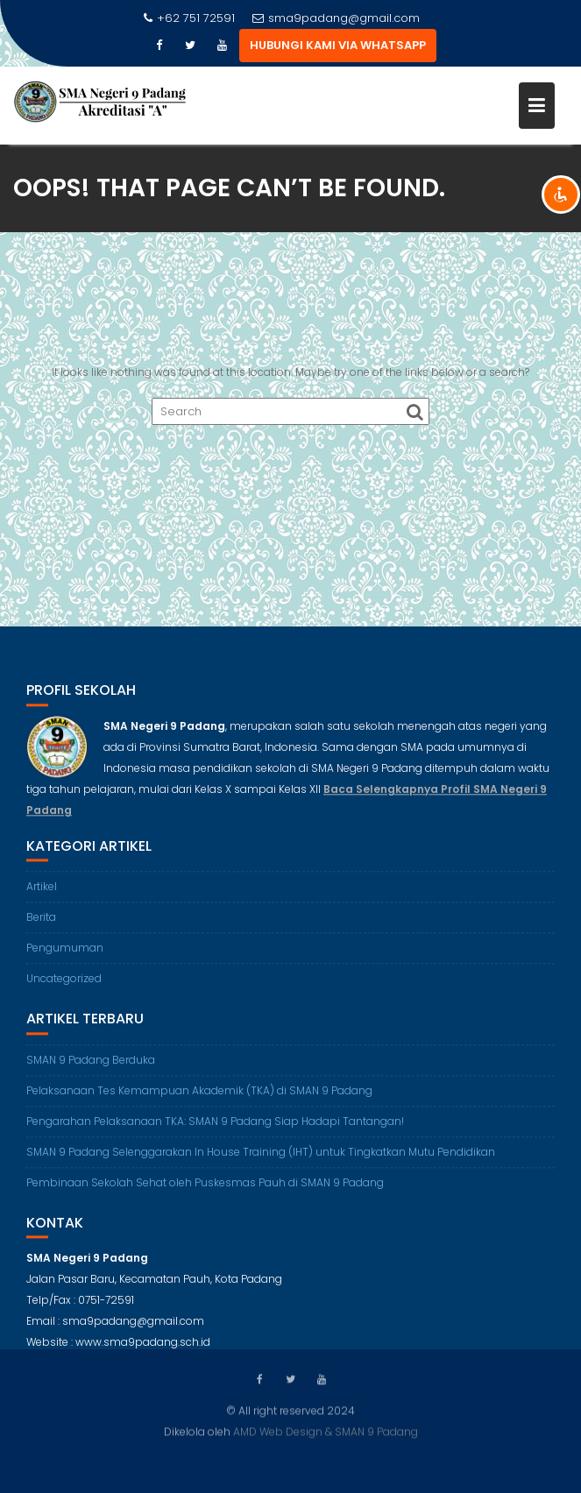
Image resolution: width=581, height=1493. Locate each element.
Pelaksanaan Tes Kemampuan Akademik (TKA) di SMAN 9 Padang (199, 1099)
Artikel (41, 895)
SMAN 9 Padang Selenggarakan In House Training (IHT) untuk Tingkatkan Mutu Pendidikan (260, 1160)
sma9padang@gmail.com (336, 18)
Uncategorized (64, 987)
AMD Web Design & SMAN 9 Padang (325, 1430)
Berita (41, 925)
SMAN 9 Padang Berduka (90, 1068)
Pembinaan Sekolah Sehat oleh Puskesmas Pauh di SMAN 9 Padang (205, 1191)
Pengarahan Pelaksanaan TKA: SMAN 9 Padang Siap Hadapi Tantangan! (215, 1129)
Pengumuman (64, 956)
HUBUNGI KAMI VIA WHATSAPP (338, 45)
